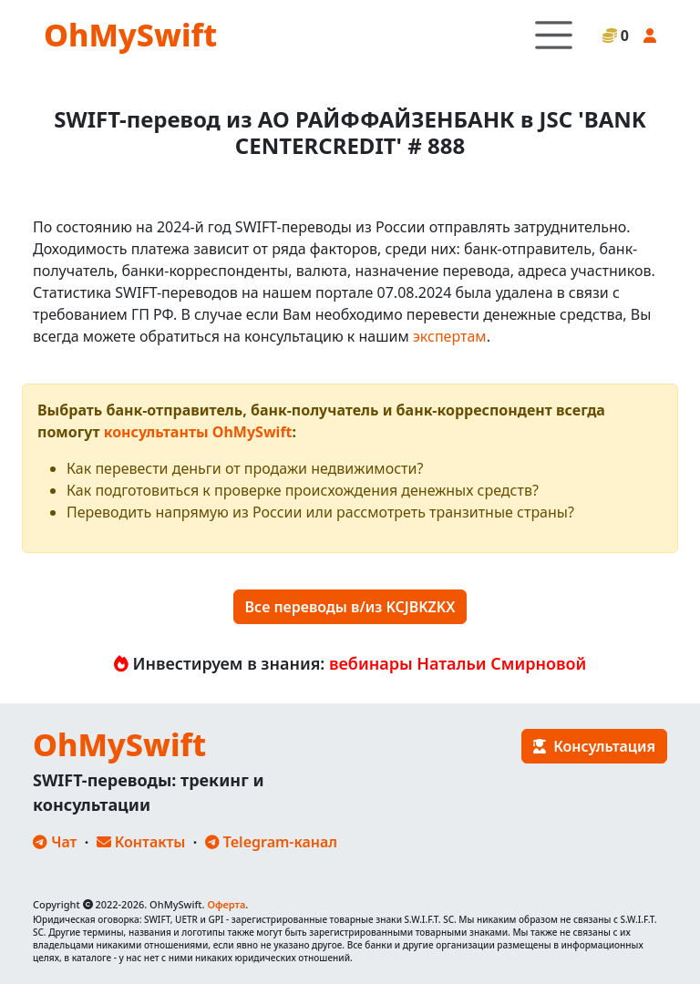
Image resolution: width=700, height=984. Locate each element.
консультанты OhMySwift (198, 432)
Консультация (594, 746)
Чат (55, 842)
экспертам (450, 336)
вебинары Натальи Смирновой (457, 663)
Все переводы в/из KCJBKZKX (350, 607)
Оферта (226, 904)
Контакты (141, 842)
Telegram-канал (271, 842)
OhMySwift (130, 35)
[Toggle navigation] (554, 35)
